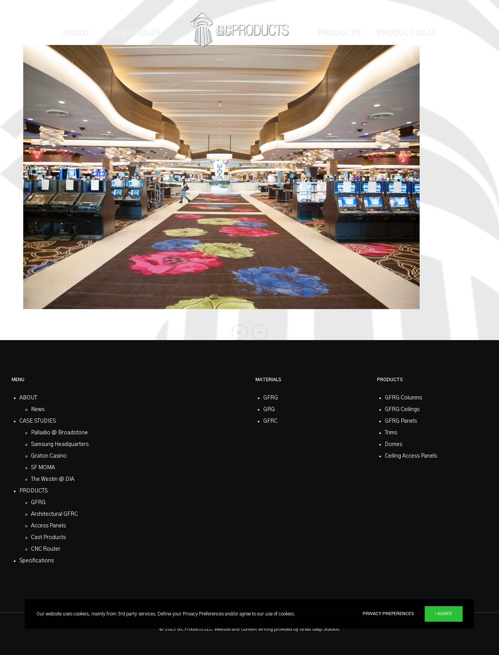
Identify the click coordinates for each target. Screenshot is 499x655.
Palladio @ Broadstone (59, 433)
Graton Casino (49, 456)
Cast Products (48, 537)
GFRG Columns (403, 398)
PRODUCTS (33, 491)
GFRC (270, 421)
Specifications (36, 560)
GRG (269, 409)
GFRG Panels (401, 421)
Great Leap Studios (319, 629)
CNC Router (45, 549)
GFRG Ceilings (402, 409)
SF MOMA (43, 467)
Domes (393, 444)
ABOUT (28, 398)
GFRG (38, 502)
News (38, 409)
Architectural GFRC (54, 514)
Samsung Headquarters (60, 444)
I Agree (443, 614)
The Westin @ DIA (52, 479)
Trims (391, 433)
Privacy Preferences (388, 614)
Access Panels (48, 526)
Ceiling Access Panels (411, 456)
